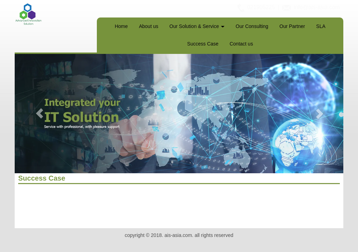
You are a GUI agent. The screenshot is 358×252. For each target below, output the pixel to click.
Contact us (241, 44)
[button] (39, 113)
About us (148, 26)
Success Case (202, 44)
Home (121, 26)
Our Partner (292, 26)
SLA (320, 26)
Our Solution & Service (197, 26)
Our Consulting (252, 26)
